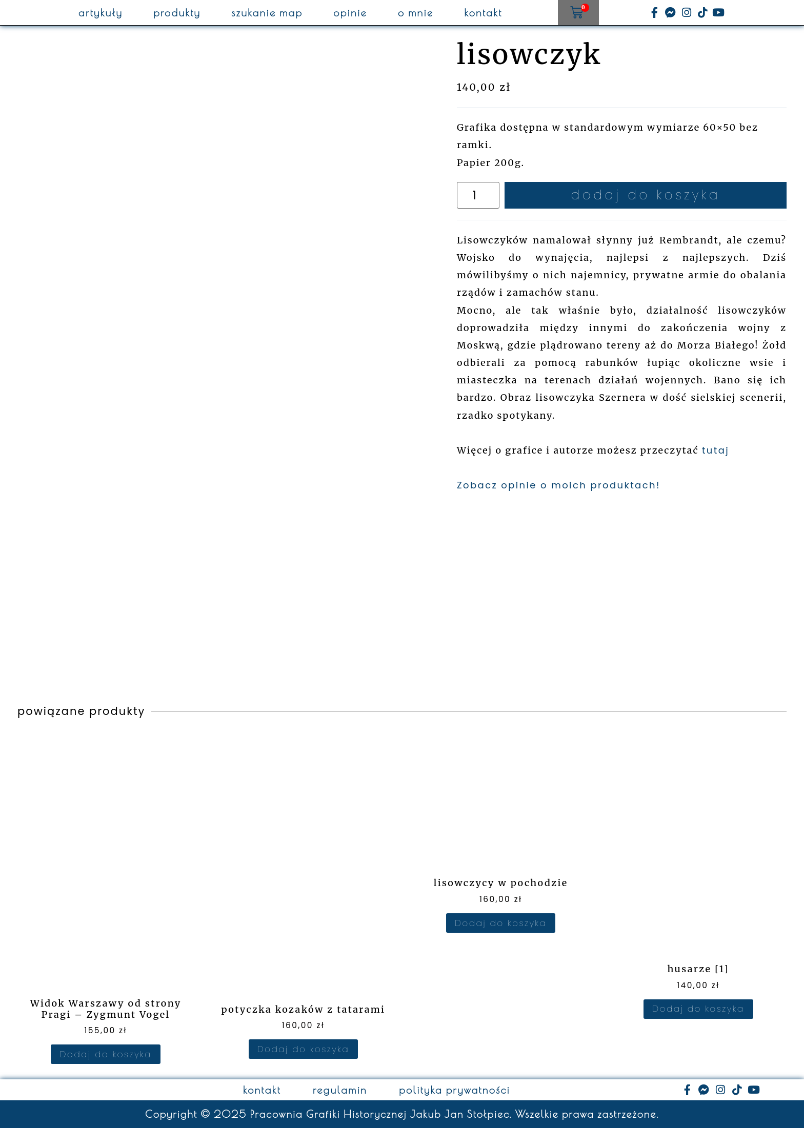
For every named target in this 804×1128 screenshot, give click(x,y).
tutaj (715, 450)
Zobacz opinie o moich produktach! (558, 485)
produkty (176, 12)
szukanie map (267, 12)
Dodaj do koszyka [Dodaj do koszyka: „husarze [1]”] (698, 1008)
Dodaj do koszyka (645, 195)
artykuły (100, 12)
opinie (350, 12)
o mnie (416, 12)
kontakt (483, 12)
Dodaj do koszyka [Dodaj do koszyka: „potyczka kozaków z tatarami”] (303, 1049)
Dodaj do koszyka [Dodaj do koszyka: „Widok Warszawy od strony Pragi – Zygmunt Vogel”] (105, 1054)
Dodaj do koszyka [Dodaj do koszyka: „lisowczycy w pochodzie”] (501, 923)
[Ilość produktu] (478, 195)
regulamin (340, 1090)
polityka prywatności (454, 1090)
